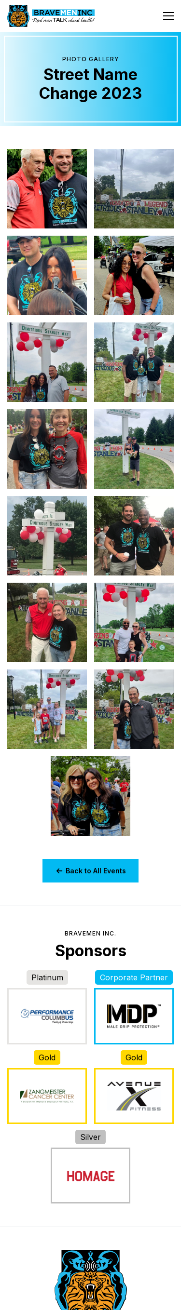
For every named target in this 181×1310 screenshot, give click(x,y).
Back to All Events (90, 871)
